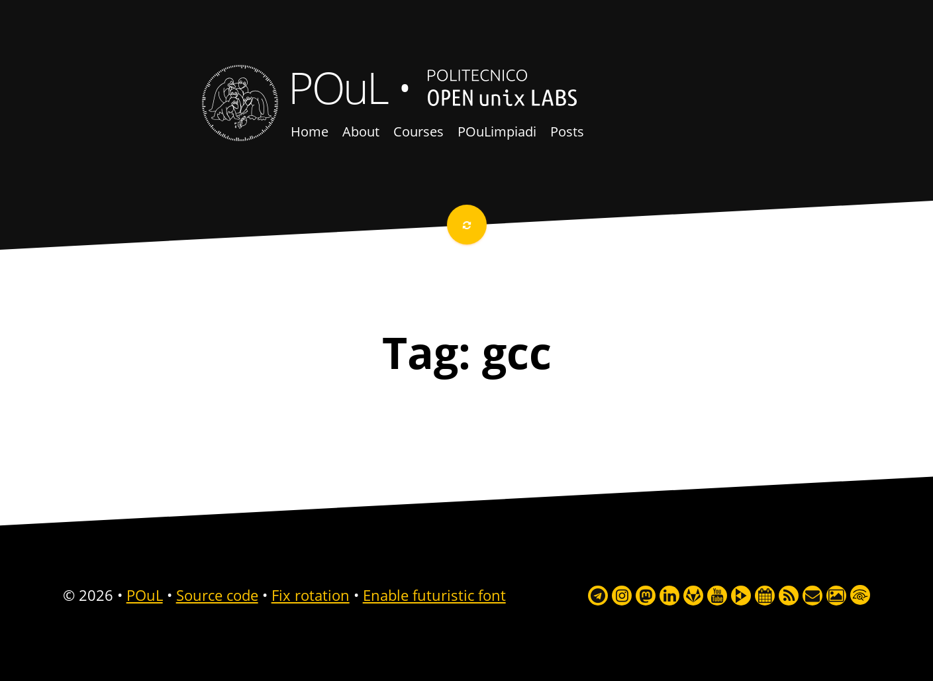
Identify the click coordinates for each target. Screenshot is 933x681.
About (360, 131)
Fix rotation (310, 595)
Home (309, 131)
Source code (217, 595)
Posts (567, 131)
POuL (337, 87)
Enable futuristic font (434, 595)
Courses (418, 131)
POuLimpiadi (497, 131)
